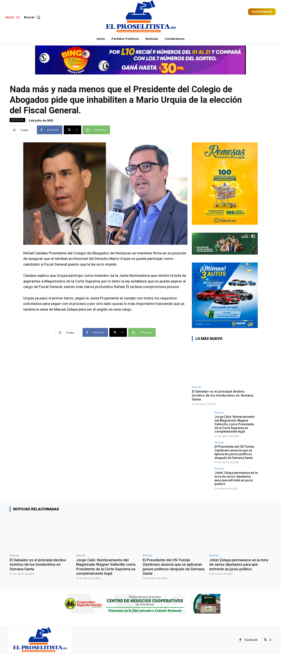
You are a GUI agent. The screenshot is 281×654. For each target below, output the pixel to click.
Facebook (251, 639)
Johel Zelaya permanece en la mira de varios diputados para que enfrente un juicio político (236, 478)
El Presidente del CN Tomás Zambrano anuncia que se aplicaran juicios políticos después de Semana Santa (234, 452)
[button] (33, 17)
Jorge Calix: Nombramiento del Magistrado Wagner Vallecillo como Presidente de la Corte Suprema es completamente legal (234, 424)
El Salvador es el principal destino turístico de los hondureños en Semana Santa (222, 395)
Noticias (17, 120)
